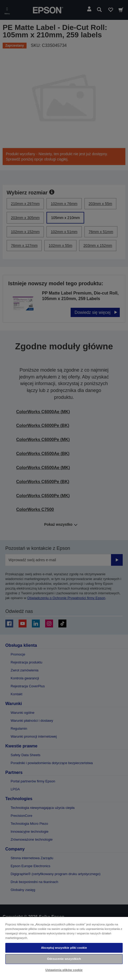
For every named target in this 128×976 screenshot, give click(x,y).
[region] (64, 946)
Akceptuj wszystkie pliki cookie (64, 947)
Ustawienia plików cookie (64, 969)
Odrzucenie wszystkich (64, 958)
